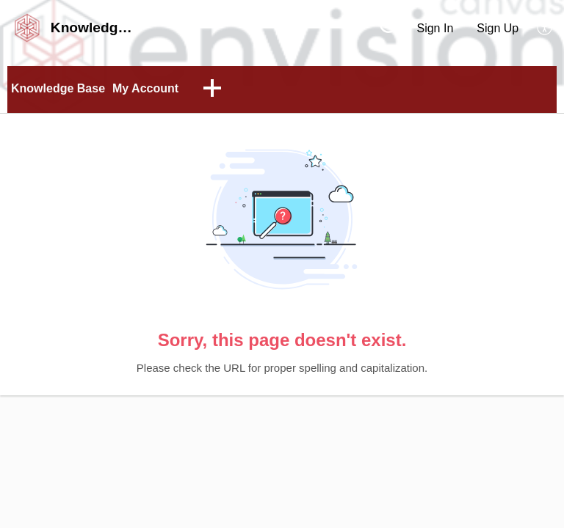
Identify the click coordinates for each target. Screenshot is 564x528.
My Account (145, 88)
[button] (545, 27)
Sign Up (497, 28)
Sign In (434, 28)
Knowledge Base (58, 88)
